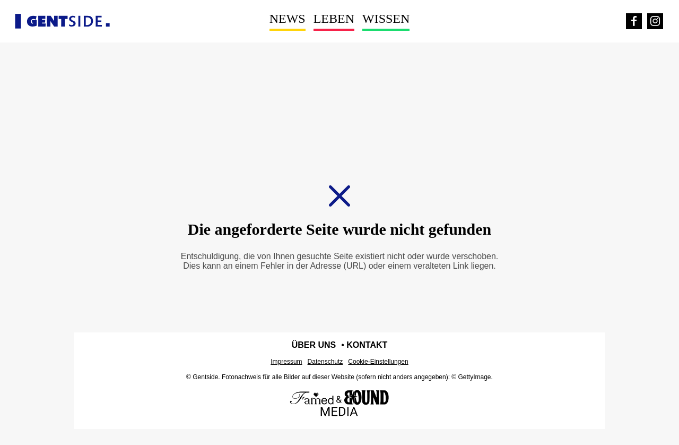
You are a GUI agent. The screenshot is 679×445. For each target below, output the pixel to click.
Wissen (386, 18)
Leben (334, 18)
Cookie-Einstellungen (378, 361)
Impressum (286, 361)
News (287, 18)
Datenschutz (325, 361)
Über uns (314, 344)
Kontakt (366, 344)
